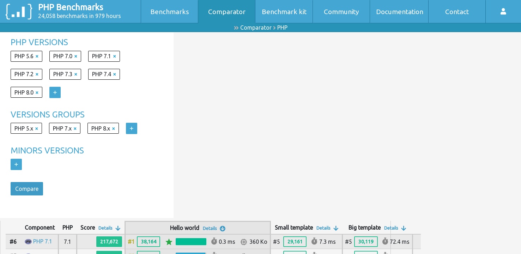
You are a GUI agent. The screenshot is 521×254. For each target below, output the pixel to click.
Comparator (227, 12)
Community (341, 12)
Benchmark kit (284, 12)
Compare (26, 189)
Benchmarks (169, 12)
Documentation (399, 12)
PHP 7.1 (42, 241)
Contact (457, 12)
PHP (282, 27)
